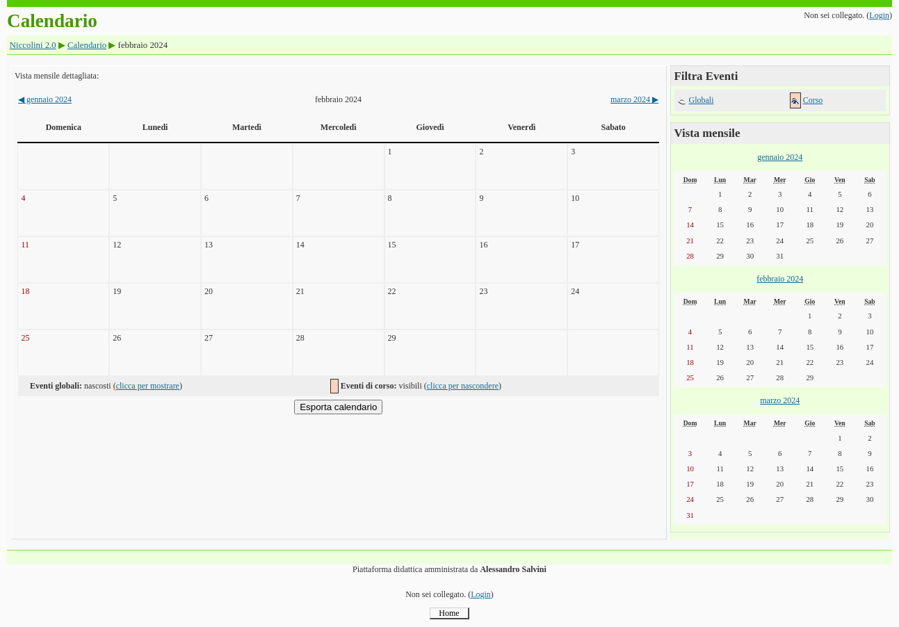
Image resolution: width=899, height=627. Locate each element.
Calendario (86, 45)
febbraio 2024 (779, 279)
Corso (813, 100)
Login (879, 15)
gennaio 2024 (45, 99)
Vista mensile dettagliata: (57, 76)
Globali (701, 100)
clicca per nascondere (463, 386)
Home (449, 613)
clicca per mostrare (147, 386)
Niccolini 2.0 (33, 45)
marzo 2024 (634, 99)
